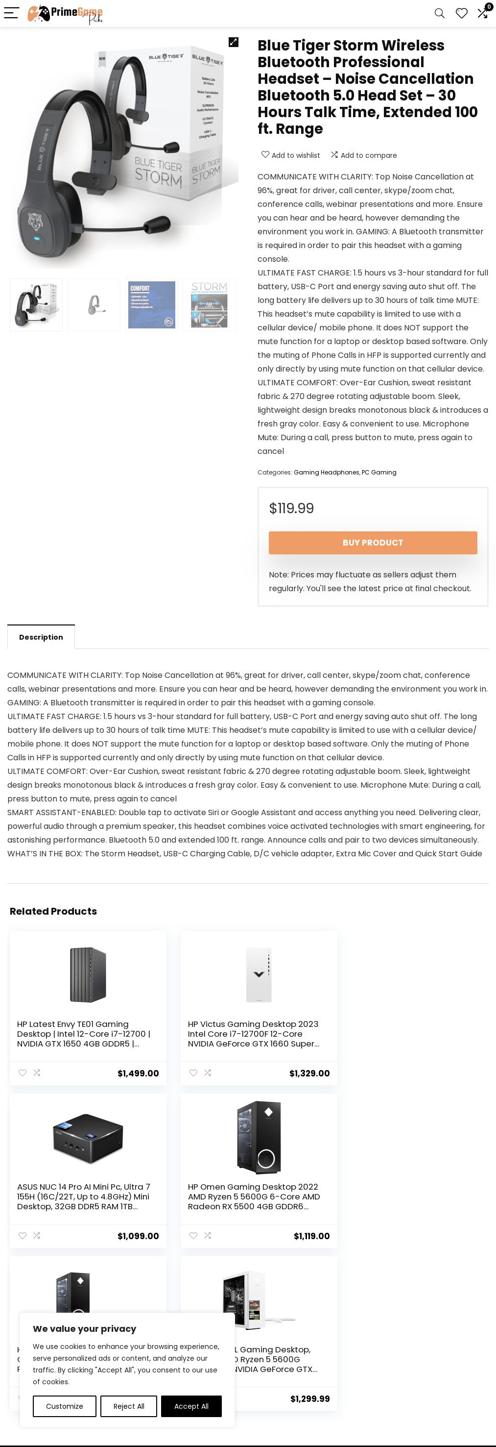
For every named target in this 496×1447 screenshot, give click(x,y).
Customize (64, 1406)
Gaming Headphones (326, 472)
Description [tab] (41, 637)
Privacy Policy (274, 1331)
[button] (233, 42)
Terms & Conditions (285, 1345)
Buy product (373, 543)
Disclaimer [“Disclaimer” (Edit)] (269, 1359)
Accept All (191, 1406)
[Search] (439, 13)
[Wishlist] (462, 13)
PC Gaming (379, 472)
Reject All (129, 1406)
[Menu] (12, 13)
